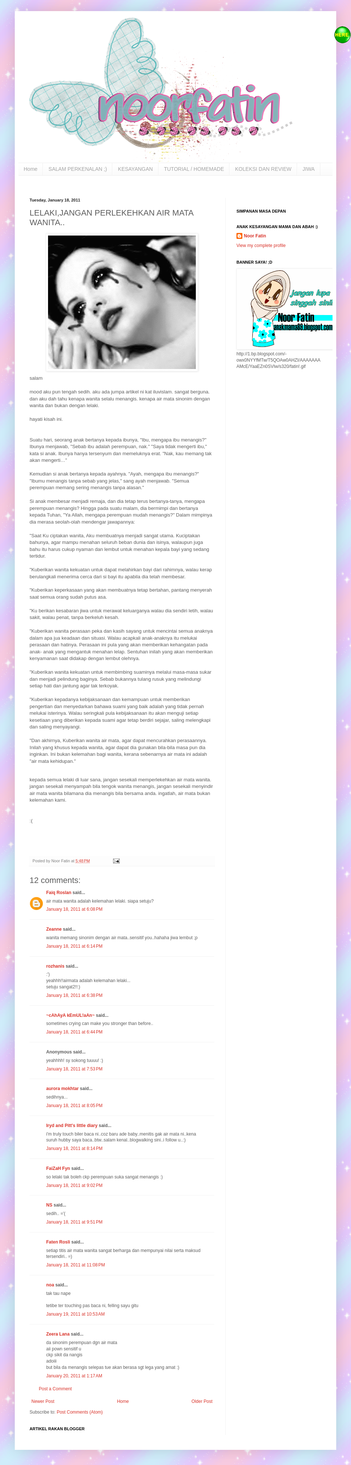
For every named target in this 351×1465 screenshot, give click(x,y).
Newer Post (42, 1401)
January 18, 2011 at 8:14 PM (74, 1148)
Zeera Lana (57, 1334)
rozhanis (55, 966)
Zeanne (54, 929)
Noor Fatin (255, 235)
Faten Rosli (58, 1242)
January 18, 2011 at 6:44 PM (74, 1032)
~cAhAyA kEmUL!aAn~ (70, 1015)
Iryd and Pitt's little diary (72, 1125)
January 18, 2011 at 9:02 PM (74, 1185)
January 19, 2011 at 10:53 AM (75, 1314)
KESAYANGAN (135, 169)
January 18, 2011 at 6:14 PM (74, 946)
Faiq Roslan (58, 892)
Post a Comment (55, 1388)
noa (50, 1285)
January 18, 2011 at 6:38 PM (74, 995)
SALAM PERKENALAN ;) (77, 169)
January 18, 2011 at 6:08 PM (74, 909)
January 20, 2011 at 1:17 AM (74, 1375)
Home (30, 169)
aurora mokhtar (62, 1088)
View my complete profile (261, 245)
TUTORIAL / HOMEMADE (194, 169)
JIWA (309, 169)
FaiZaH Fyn (58, 1168)
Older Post (201, 1401)
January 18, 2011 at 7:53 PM (74, 1069)
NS (49, 1205)
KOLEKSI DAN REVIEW (263, 169)
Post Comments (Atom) (80, 1412)
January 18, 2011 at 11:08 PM (75, 1265)
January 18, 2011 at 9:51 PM (74, 1222)
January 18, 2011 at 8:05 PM (74, 1105)
